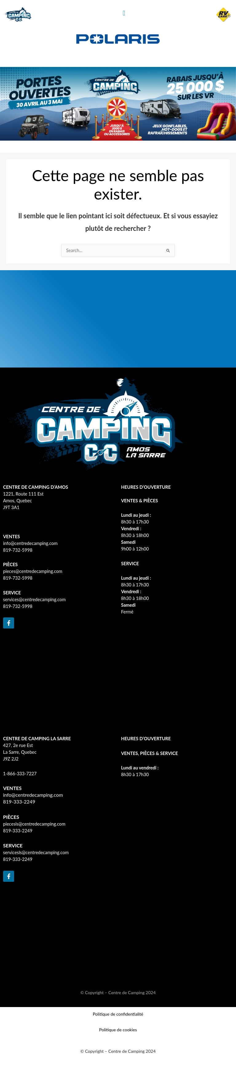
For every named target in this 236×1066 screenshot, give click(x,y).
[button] (124, 13)
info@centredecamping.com (30, 543)
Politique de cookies (118, 1029)
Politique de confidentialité (118, 1014)
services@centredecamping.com (34, 599)
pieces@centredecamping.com (32, 571)
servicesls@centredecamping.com (36, 852)
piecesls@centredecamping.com (34, 824)
